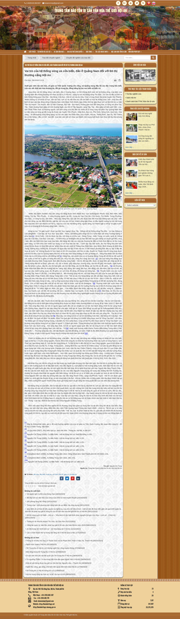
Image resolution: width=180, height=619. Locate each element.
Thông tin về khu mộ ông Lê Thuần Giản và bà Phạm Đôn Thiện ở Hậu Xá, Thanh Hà (59, 541)
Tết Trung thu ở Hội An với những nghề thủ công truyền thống (50, 548)
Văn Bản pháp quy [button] (135, 52)
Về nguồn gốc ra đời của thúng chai (41, 494)
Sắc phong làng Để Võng (36, 501)
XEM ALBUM (140, 75)
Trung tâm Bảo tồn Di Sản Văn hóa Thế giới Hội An (58, 615)
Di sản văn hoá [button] (59, 52)
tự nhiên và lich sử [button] (45, 52)
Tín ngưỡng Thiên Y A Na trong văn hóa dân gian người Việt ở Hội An (53, 559)
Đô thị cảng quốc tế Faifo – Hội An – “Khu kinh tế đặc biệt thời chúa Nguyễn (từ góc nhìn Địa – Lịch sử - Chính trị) (71, 515)
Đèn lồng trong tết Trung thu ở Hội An (40, 552)
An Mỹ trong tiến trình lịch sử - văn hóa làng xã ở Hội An (48, 529)
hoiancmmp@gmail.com (54, 3)
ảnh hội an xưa (139, 65)
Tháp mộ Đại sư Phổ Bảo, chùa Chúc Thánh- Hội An (146, 127)
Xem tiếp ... (129, 147)
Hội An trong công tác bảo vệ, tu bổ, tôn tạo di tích (45, 574)
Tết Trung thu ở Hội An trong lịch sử (40, 571)
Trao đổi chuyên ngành (139, 109)
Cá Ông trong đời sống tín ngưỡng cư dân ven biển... (146, 138)
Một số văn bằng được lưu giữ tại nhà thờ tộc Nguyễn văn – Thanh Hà (53, 563)
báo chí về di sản (139, 154)
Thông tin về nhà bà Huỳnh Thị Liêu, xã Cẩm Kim (46, 521)
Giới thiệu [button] (32, 52)
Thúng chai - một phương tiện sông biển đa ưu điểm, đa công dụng (53, 505)
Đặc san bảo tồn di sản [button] (118, 52)
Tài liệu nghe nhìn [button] (102, 52)
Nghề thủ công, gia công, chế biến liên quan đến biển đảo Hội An (51, 567)
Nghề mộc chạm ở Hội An (36, 544)
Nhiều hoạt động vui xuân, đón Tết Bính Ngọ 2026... (146, 184)
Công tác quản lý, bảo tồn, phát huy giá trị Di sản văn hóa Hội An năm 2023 (56, 525)
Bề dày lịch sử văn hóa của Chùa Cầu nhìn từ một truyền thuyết (52, 498)
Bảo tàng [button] (90, 52)
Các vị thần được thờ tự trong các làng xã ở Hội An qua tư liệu (51, 533)
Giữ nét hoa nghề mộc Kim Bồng (145, 115)
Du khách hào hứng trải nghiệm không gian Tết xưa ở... (146, 173)
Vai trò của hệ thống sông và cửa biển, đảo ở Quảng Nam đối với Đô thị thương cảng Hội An (53, 65)
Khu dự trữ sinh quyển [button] (75, 52)
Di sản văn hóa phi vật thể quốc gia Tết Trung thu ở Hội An (49, 556)
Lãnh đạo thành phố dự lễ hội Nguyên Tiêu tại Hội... (146, 161)
